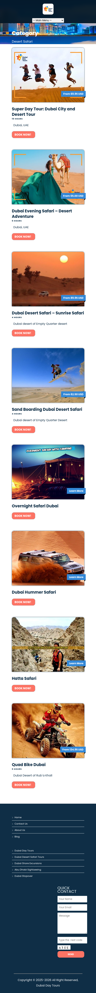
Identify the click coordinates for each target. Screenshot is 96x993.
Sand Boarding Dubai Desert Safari (47, 409)
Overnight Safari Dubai (35, 506)
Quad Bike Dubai (29, 765)
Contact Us (21, 823)
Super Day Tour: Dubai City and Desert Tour (43, 111)
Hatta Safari (24, 678)
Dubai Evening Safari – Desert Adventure (42, 213)
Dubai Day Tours (24, 850)
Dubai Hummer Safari (34, 592)
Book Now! (23, 135)
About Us (20, 830)
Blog (17, 836)
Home (18, 817)
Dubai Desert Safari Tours (29, 857)
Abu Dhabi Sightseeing (28, 869)
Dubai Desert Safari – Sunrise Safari (48, 313)
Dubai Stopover (24, 876)
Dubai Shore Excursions (28, 863)
